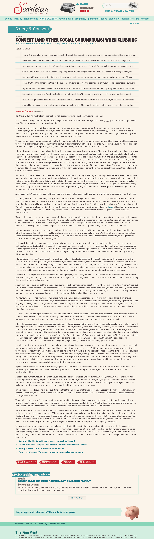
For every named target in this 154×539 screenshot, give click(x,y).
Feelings (125, 18)
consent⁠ (107, 120)
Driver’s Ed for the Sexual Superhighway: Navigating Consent (47, 441)
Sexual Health (65, 18)
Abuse (103, 18)
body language (87, 462)
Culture (135, 18)
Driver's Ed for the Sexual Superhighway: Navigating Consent (54, 481)
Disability (114, 18)
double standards (27, 462)
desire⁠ (45, 329)
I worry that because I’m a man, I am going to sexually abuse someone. (51, 452)
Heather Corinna (24, 111)
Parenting (93, 18)
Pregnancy (80, 18)
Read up (84, 4)
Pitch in (84, 11)
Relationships (31, 18)
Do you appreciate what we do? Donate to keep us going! (45, 512)
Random (145, 18)
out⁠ (121, 151)
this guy (110, 207)
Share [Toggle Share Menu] (134, 23)
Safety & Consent (32, 29)
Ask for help (86, 7)
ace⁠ (99, 306)
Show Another (77, 498)
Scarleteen (18, 524)
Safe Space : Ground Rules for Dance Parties (41, 448)
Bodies (8, 18)
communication (50, 462)
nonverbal (69, 462)
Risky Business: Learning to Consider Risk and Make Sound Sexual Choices (53, 444)
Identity (18, 18)
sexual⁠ (113, 222)
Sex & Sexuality (48, 18)
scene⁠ (76, 390)
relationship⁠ (112, 421)
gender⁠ (103, 259)
